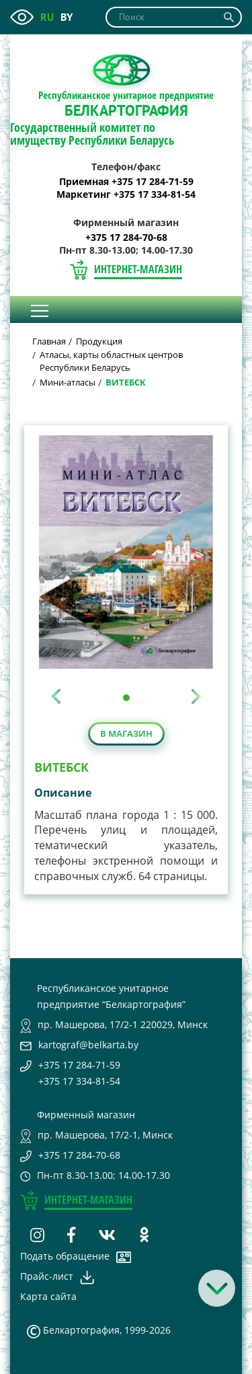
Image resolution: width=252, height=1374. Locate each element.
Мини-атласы (67, 382)
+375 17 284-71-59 (79, 1064)
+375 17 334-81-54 (79, 1081)
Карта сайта (48, 1296)
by (66, 17)
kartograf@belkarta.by (88, 1044)
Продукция (99, 341)
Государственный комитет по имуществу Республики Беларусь (92, 134)
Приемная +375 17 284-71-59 (126, 181)
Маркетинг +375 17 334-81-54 (126, 194)
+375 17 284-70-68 (126, 237)
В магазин (126, 733)
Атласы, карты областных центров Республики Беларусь (111, 361)
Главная (49, 341)
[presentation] (55, 696)
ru (47, 17)
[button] (126, 697)
